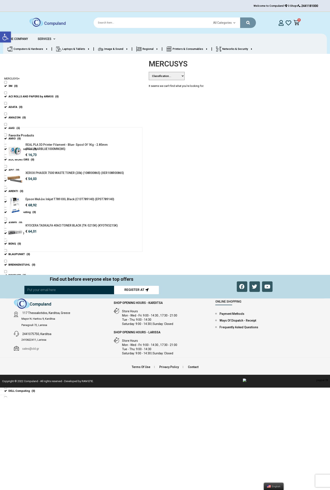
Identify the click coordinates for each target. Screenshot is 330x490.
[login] (281, 23)
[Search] (173, 22)
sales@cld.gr (30, 362)
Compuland (55, 23)
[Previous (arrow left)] (1, 408)
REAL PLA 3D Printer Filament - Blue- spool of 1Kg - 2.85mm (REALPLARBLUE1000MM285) (46, 149)
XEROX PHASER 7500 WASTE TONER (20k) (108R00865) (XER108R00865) (45, 181)
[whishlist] (288, 23)
